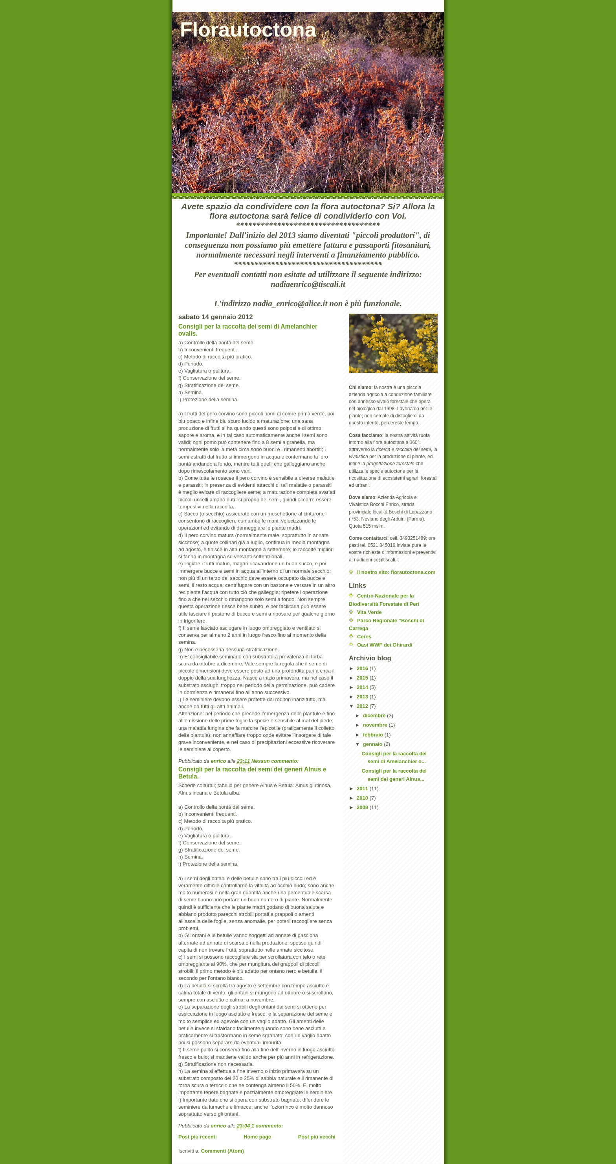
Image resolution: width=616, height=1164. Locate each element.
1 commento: (268, 1126)
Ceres (364, 637)
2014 (363, 687)
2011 (363, 788)
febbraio (374, 735)
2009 (363, 807)
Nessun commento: (275, 761)
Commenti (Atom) (222, 1151)
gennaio (373, 744)
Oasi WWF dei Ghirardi (384, 645)
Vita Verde (369, 612)
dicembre (375, 715)
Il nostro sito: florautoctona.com (396, 572)
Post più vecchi (317, 1137)
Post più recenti (197, 1137)
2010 (363, 798)
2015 (363, 678)
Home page (257, 1137)
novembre (376, 725)
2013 (363, 697)
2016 (363, 668)
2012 (363, 706)
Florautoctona (248, 29)
